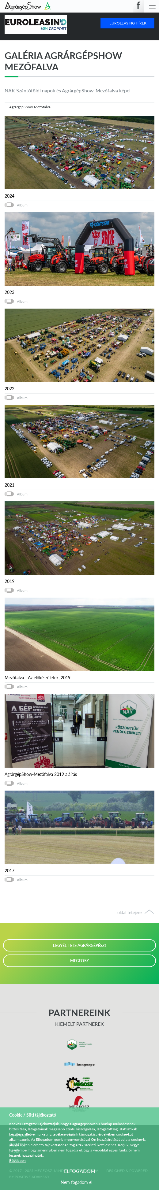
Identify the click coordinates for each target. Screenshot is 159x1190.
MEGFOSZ (79, 960)
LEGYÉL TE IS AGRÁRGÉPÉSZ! (79, 945)
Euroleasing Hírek (127, 23)
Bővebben (17, 1160)
